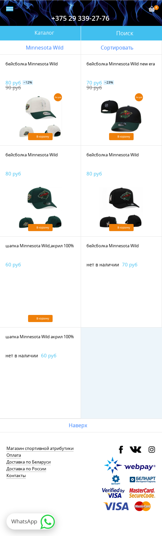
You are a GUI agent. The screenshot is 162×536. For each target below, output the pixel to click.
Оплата (13, 455)
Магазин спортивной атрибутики (40, 448)
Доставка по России (26, 469)
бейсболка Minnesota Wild (31, 64)
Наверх (78, 425)
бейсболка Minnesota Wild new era (120, 64)
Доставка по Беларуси (28, 462)
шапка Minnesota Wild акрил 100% (39, 337)
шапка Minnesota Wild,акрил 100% (39, 246)
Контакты (16, 475)
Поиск (124, 33)
